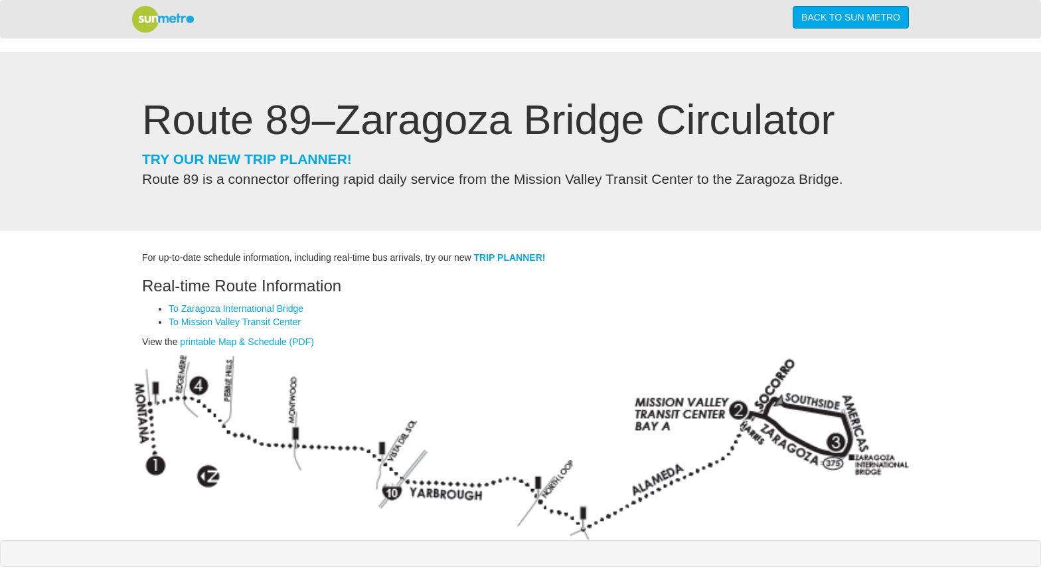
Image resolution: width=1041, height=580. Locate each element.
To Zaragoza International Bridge (236, 308)
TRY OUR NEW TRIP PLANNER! (247, 159)
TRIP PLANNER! (510, 257)
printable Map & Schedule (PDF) (247, 341)
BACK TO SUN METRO (850, 17)
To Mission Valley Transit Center (235, 322)
